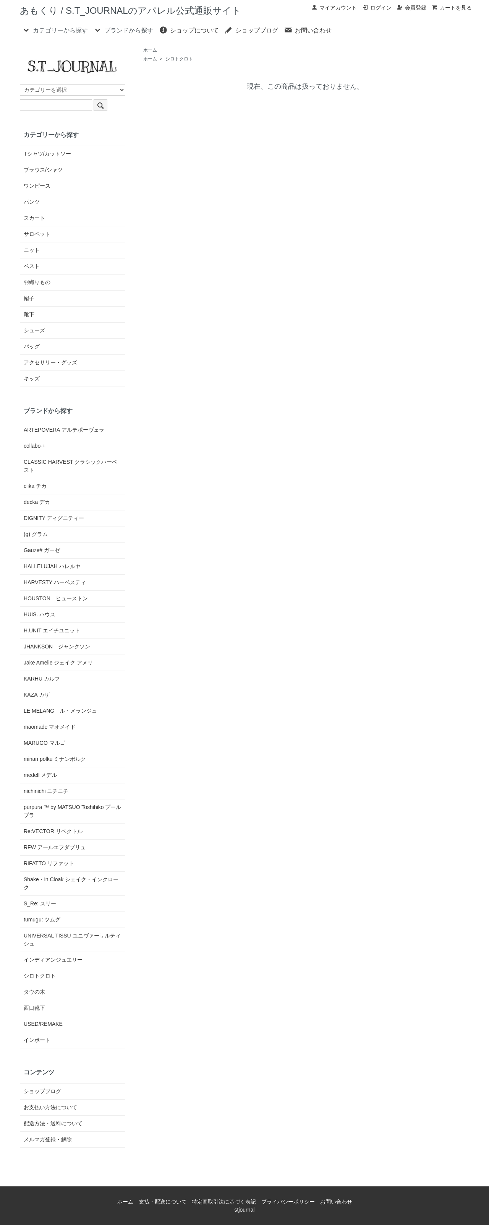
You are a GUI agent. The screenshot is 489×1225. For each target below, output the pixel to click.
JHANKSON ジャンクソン (57, 646)
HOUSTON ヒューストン (56, 598)
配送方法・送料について (53, 1123)
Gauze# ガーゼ (42, 550)
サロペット (37, 234)
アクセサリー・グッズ (50, 362)
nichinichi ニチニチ (46, 791)
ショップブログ (251, 29)
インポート (37, 1040)
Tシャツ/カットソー (47, 154)
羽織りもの (37, 282)
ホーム (150, 50)
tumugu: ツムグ (42, 919)
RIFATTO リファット (49, 863)
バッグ (32, 346)
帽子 (29, 298)
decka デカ (37, 502)
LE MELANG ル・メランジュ (60, 711)
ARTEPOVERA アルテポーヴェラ (64, 430)
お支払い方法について (50, 1107)
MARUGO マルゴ (44, 743)
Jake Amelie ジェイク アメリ (58, 663)
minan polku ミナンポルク (55, 759)
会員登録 (411, 8)
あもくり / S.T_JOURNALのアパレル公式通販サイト (130, 10)
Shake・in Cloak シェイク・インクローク (71, 883)
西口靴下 (34, 1008)
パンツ (32, 202)
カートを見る (452, 8)
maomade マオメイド (50, 727)
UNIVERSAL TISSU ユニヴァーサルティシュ (72, 940)
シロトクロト (179, 59)
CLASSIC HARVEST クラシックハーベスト (70, 466)
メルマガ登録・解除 (48, 1139)
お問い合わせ (308, 29)
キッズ (32, 378)
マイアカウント (334, 8)
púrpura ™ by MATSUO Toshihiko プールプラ (72, 811)
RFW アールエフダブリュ (55, 847)
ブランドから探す (123, 29)
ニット (32, 250)
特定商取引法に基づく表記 (224, 1202)
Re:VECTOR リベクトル (53, 831)
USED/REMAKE (43, 1024)
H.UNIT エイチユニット (52, 630)
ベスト (32, 266)
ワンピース (37, 186)
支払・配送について (163, 1202)
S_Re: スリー (40, 903)
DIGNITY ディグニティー (54, 518)
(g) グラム (36, 534)
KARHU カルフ (42, 679)
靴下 (29, 314)
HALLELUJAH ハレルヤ (52, 566)
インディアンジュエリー (53, 960)
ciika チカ (35, 486)
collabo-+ (34, 446)
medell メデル (40, 775)
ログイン (377, 8)
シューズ (34, 330)
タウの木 (34, 992)
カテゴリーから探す (55, 29)
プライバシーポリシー (288, 1202)
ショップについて (189, 29)
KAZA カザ (37, 695)
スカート (34, 218)
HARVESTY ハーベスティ (55, 582)
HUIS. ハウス (39, 614)
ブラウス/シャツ (43, 170)
